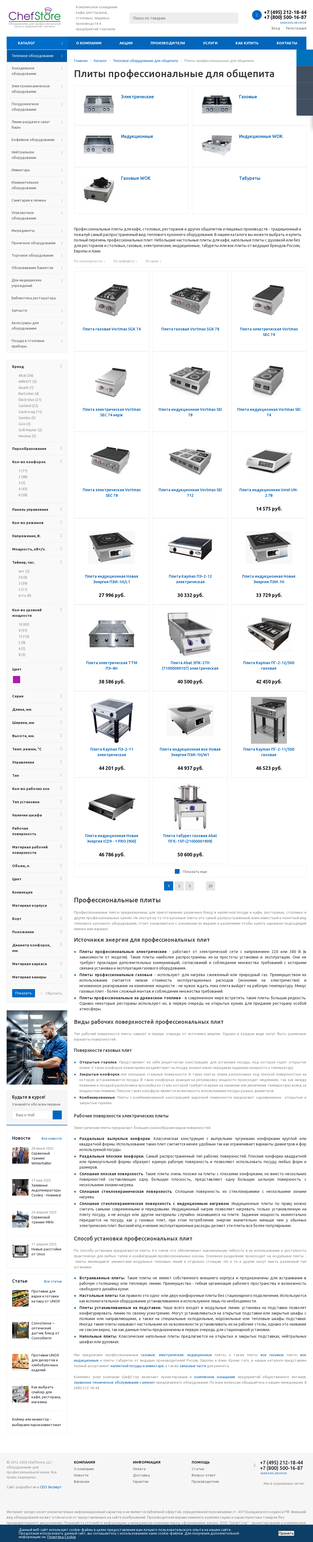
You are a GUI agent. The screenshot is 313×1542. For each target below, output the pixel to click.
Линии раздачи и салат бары (31, 124)
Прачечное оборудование (34, 243)
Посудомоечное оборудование (25, 106)
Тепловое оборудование (32, 56)
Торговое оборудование (32, 255)
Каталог (26, 43)
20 (210, 886)
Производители (168, 43)
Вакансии (81, 1481)
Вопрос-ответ (204, 1475)
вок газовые (272, 1355)
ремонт (148, 1382)
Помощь (201, 1462)
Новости (81, 1475)
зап (182, 1366)
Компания (84, 1462)
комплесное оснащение (214, 1377)
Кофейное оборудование (33, 140)
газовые (148, 1355)
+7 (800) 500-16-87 (285, 17)
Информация (146, 1462)
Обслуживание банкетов (32, 268)
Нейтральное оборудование (24, 154)
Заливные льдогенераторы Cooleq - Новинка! (46, 1190)
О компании (88, 43)
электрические (171, 1355)
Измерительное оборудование (25, 185)
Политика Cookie (61, 1537)
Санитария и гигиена (29, 200)
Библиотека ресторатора (34, 298)
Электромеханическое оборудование (31, 88)
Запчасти (19, 310)
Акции (126, 43)
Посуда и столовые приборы (28, 343)
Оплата (139, 1469)
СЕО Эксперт (51, 1487)
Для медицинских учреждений (27, 282)
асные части (195, 1366)
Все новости (52, 1138)
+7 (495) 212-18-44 (285, 12)
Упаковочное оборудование (24, 215)
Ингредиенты (23, 230)
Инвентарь (21, 170)
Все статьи (53, 1281)
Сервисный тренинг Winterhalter (41, 1158)
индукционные (199, 1355)
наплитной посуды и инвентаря (137, 1366)
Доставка (141, 1475)
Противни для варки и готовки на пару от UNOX (45, 1296)
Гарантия (140, 1481)
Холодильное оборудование (24, 70)
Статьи (198, 1469)
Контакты (287, 43)
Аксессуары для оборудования (25, 325)
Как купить (247, 43)
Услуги (210, 43)
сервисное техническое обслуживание (106, 1382)
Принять (286, 1533)
